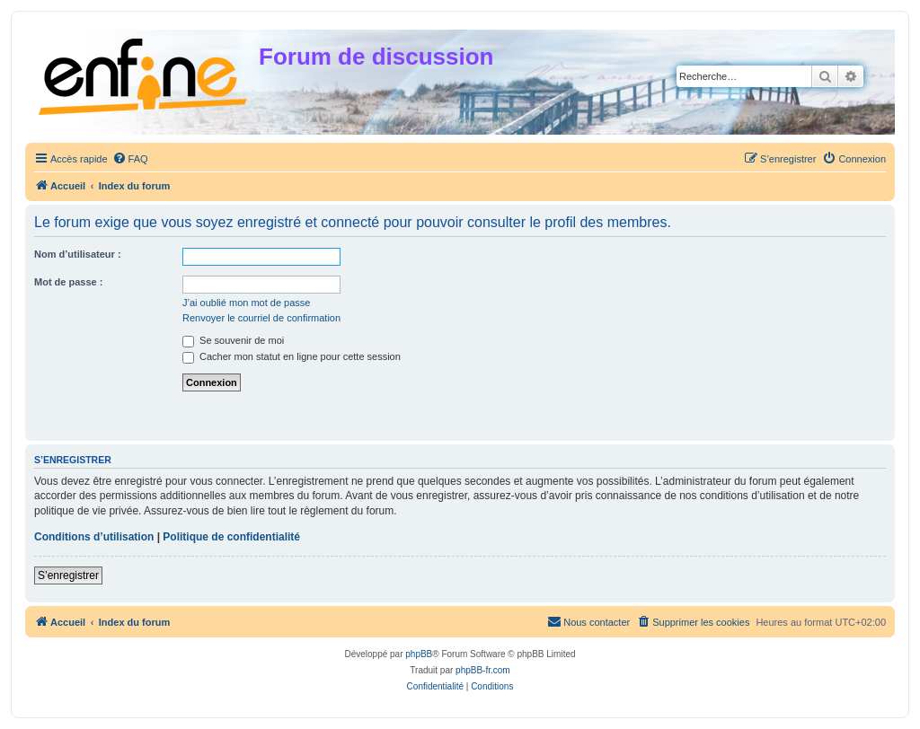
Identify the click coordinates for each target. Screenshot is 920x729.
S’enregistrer (68, 575)
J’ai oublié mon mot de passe (246, 302)
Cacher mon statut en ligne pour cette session (291, 356)
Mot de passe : (68, 282)
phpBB (418, 654)
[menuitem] (130, 159)
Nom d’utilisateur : (77, 254)
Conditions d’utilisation (94, 537)
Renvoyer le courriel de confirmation (261, 317)
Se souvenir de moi (233, 340)
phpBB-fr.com (483, 670)
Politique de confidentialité (231, 537)
